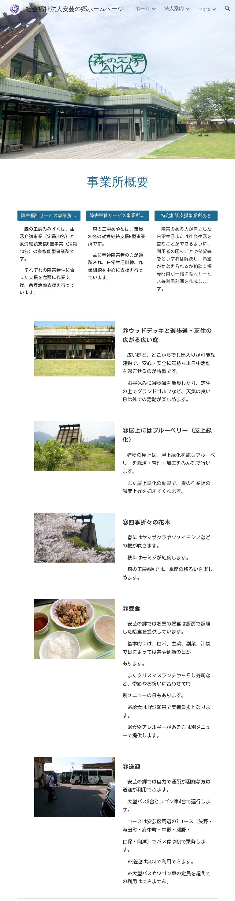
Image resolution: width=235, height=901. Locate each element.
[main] (117, 181)
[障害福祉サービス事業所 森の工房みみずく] (48, 215)
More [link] (204, 9)
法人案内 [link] (174, 8)
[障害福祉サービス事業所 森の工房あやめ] (117, 215)
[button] (227, 8)
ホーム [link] (142, 8)
